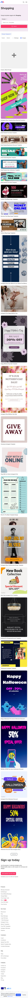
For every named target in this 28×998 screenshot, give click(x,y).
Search (14, 26)
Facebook (3, 964)
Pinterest (3, 968)
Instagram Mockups (5, 924)
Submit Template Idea (6, 940)
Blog (2, 974)
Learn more (10, 996)
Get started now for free (8, 870)
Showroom (3, 908)
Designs (4, 19)
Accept (18, 994)
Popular (3, 37)
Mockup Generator (5, 886)
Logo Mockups (4, 914)
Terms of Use (21, 988)
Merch (4, 896)
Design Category (6, 34)
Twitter (2, 970)
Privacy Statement (4, 989)
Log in (2, 934)
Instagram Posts (4, 918)
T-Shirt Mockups (5, 916)
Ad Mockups (4, 888)
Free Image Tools (5, 894)
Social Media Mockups (6, 890)
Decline (24, 994)
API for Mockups (5, 952)
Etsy (2, 910)
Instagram (3, 966)
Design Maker (4, 892)
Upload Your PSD (5, 938)
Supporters (3, 972)
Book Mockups (4, 912)
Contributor (3, 936)
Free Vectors (4, 900)
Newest (8, 37)
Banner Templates (5, 920)
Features (3, 926)
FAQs (2, 950)
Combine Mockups (5, 942)
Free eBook (3, 954)
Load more (14, 850)
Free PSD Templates (5, 922)
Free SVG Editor (4, 898)
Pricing (2, 976)
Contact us (3, 962)
